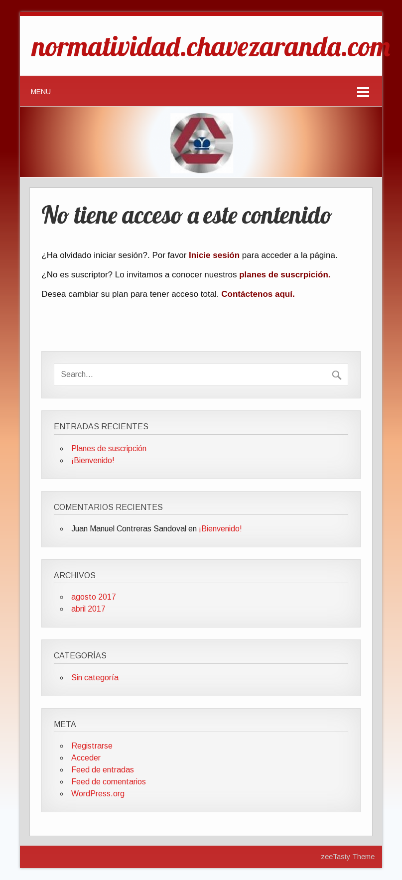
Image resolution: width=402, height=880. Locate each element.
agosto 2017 (93, 597)
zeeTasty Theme (348, 857)
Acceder (86, 758)
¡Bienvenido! (93, 460)
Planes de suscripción (108, 448)
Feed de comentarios (108, 781)
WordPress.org (98, 793)
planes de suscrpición (283, 274)
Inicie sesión (214, 255)
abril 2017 (88, 609)
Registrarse (92, 746)
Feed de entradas (102, 769)
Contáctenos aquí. (257, 294)
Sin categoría (95, 677)
